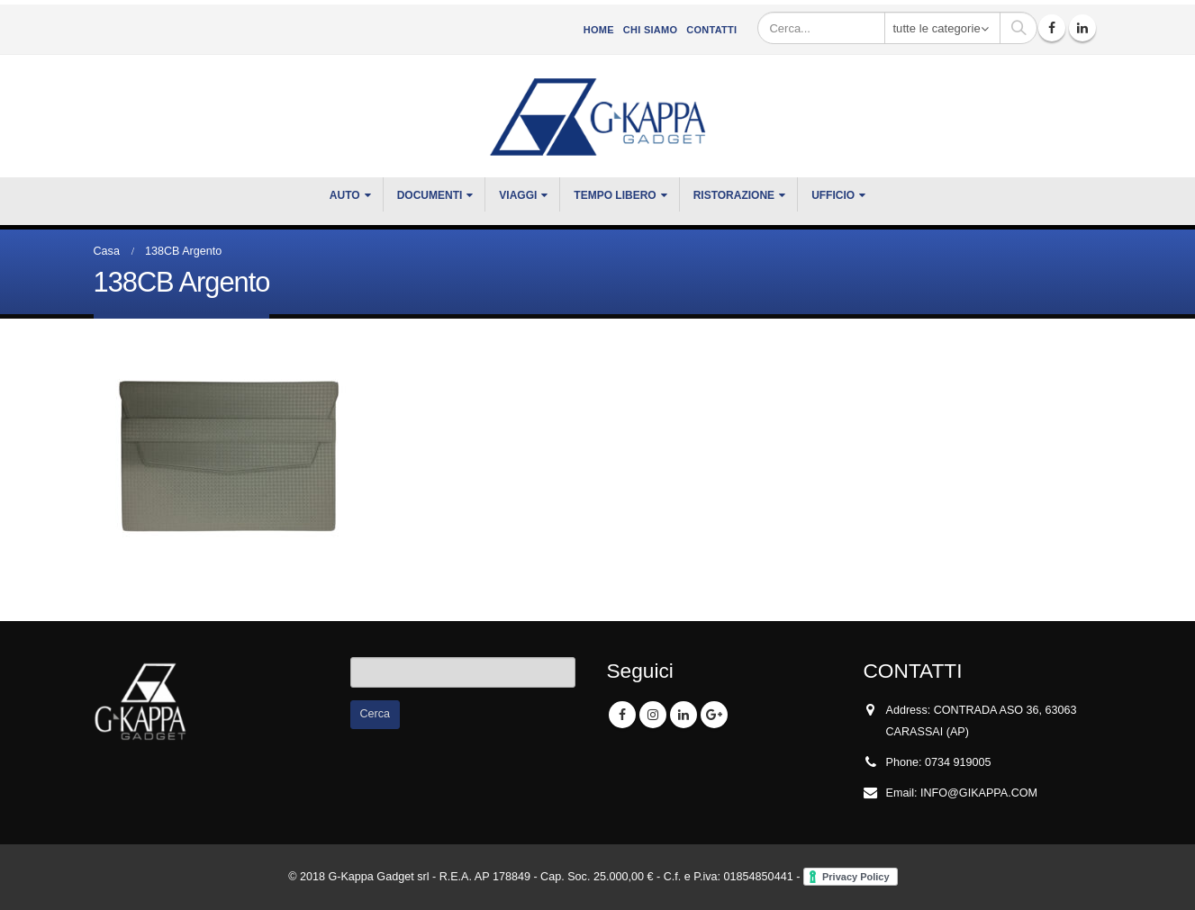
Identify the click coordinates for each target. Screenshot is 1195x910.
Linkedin (683, 714)
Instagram (652, 714)
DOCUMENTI (430, 195)
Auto (345, 195)
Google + (714, 714)
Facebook (622, 714)
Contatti (711, 29)
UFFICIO (833, 195)
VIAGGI (518, 195)
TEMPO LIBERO (615, 195)
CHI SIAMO (650, 29)
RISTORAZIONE (733, 195)
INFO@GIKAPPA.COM (978, 793)
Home (599, 29)
